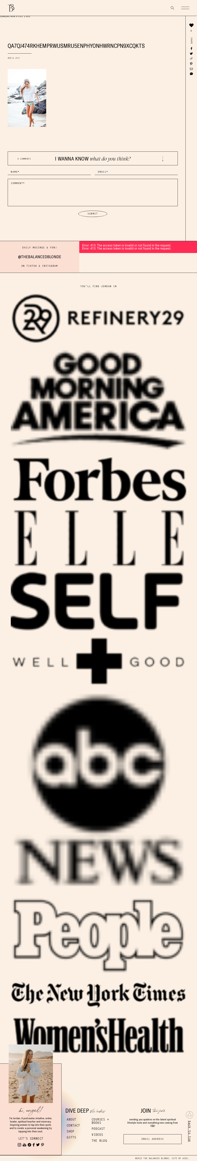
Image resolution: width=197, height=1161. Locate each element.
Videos (97, 1135)
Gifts (71, 1137)
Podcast (98, 1129)
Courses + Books (100, 1121)
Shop (70, 1131)
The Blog (99, 1141)
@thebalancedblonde (39, 256)
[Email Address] (153, 1139)
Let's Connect (30, 1138)
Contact (73, 1125)
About (71, 1119)
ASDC (185, 1158)
